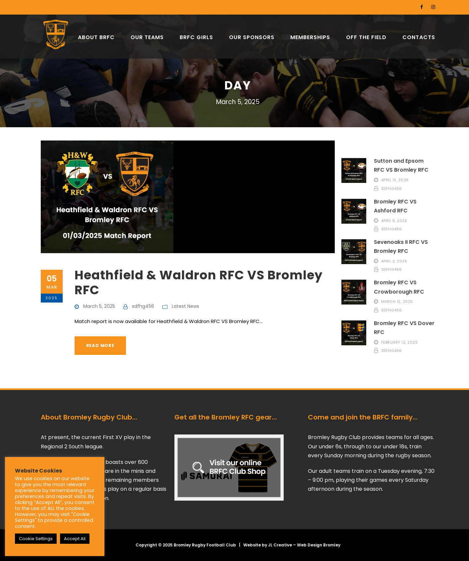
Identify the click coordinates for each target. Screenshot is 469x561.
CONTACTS (418, 37)
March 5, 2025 (99, 306)
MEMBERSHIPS (310, 37)
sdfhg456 (143, 306)
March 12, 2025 (397, 301)
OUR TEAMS (147, 37)
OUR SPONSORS (251, 37)
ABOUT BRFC (96, 37)
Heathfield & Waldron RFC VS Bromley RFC (198, 282)
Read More (100, 345)
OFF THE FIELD (366, 37)
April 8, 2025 (394, 220)
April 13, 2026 (395, 180)
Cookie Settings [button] (36, 538)
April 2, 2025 (394, 260)
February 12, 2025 (399, 342)
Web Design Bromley (318, 545)
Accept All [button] (75, 538)
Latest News (185, 306)
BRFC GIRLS (196, 37)
